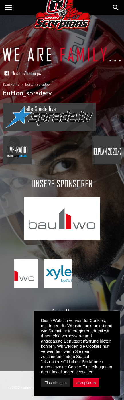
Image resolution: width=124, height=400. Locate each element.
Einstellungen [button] (55, 383)
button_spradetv (27, 93)
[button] (116, 7)
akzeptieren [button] (86, 383)
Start (6, 84)
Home (15, 84)
